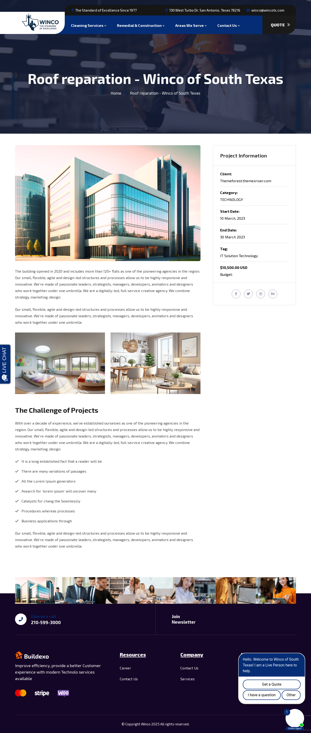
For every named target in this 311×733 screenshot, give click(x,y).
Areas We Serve (189, 25)
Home (116, 93)
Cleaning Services (87, 25)
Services (187, 679)
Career (125, 668)
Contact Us (227, 25)
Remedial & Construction (139, 25)
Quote (280, 24)
